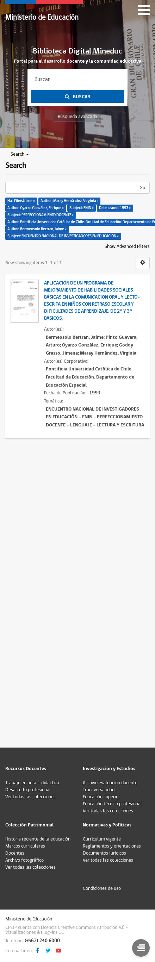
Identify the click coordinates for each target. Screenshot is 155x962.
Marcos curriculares (25, 846)
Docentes (14, 853)
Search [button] (20, 154)
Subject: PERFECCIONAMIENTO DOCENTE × (40, 215)
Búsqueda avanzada (77, 116)
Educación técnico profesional (112, 803)
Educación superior (101, 796)
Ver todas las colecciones (30, 796)
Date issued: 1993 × (115, 208)
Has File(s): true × (21, 201)
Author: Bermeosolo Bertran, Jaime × (37, 229)
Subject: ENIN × (81, 208)
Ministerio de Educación (42, 17)
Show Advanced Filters (127, 246)
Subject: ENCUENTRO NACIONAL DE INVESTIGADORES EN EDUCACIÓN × (63, 236)
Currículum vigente (102, 839)
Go (142, 187)
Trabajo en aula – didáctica (32, 782)
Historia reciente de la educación (37, 839)
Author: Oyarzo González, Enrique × (35, 208)
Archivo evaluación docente (110, 782)
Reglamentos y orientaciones (112, 846)
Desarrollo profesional (28, 789)
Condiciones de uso (102, 888)
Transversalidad (98, 789)
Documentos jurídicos (104, 853)
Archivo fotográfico (24, 860)
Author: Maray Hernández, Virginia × (69, 201)
